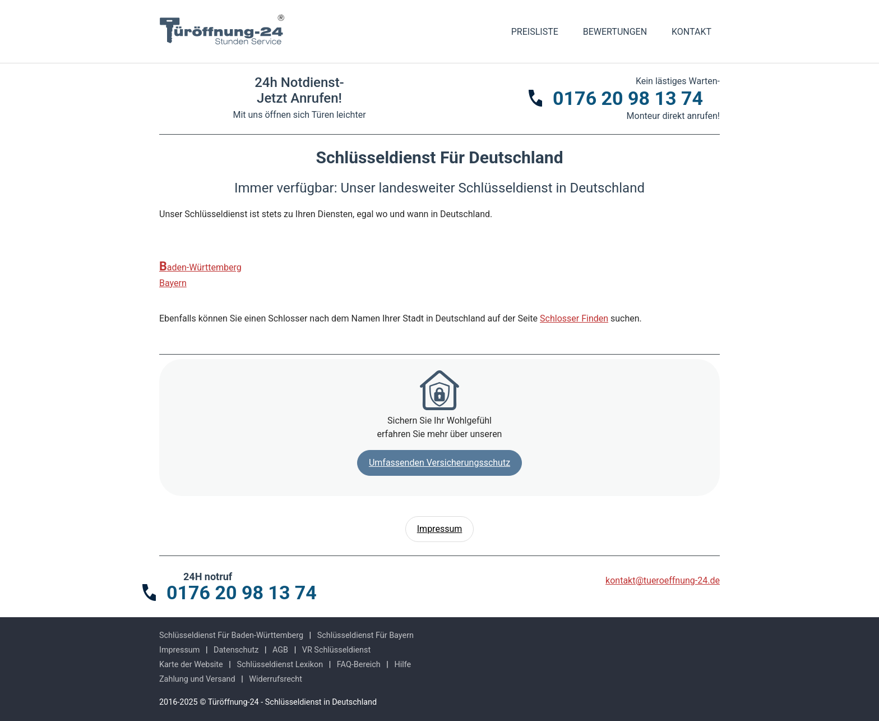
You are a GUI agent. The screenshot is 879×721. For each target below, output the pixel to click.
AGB (280, 650)
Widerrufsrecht (275, 679)
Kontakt (691, 31)
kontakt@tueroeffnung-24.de (662, 580)
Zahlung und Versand (197, 679)
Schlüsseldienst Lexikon (280, 664)
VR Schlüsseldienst (336, 650)
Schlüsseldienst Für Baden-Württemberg (231, 635)
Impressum (439, 528)
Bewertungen (615, 31)
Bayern (173, 283)
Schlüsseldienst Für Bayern (365, 635)
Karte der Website (191, 664)
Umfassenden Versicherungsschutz (439, 462)
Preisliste (534, 31)
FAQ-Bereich (359, 664)
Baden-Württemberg (200, 266)
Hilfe (402, 664)
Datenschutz (236, 650)
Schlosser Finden (574, 318)
